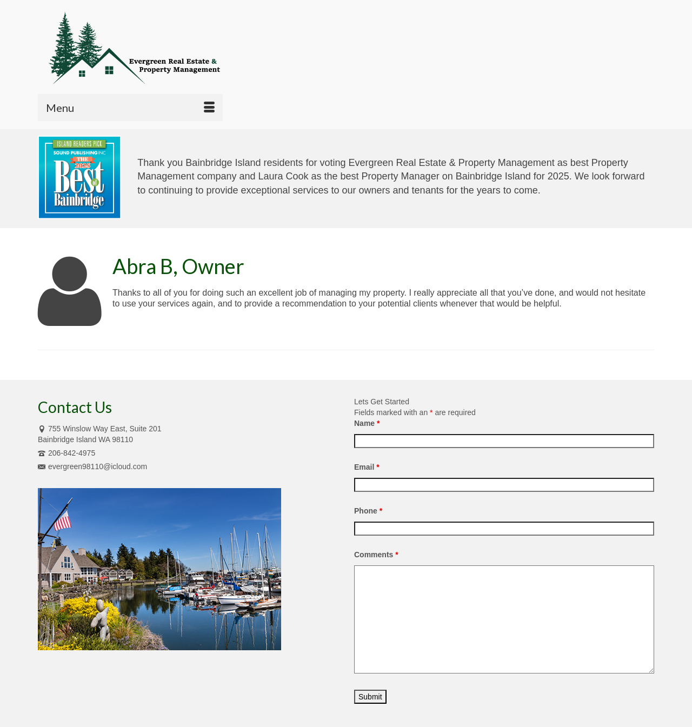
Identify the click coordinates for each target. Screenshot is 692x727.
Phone (368, 510)
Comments (376, 554)
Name (367, 423)
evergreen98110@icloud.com (92, 466)
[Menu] (130, 107)
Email (367, 467)
